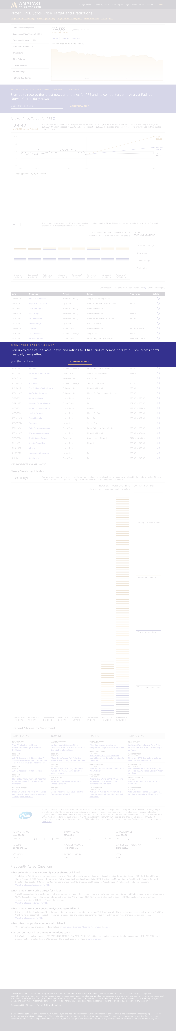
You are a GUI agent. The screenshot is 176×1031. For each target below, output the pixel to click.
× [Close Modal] (164, 345)
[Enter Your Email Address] (37, 361)
